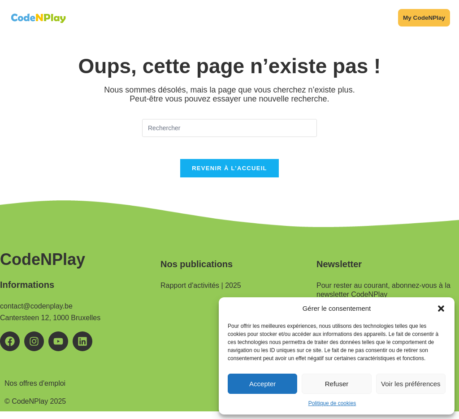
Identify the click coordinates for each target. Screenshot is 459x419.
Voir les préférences (411, 384)
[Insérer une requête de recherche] (229, 130)
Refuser (337, 384)
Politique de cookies (332, 403)
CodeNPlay (42, 267)
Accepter (262, 384)
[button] (441, 308)
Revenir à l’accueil (229, 175)
